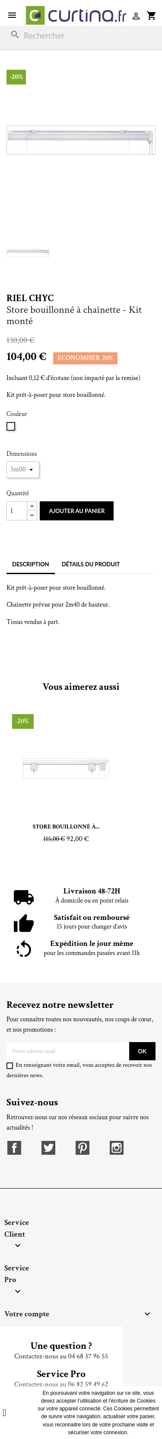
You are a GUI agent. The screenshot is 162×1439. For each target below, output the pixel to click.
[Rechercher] (81, 35)
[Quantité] (16, 510)
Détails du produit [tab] (91, 564)
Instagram (117, 1148)
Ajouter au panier (77, 510)
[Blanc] (11, 429)
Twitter (48, 1148)
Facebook (14, 1148)
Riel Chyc (30, 298)
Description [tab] (30, 564)
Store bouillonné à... (66, 827)
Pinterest (82, 1148)
